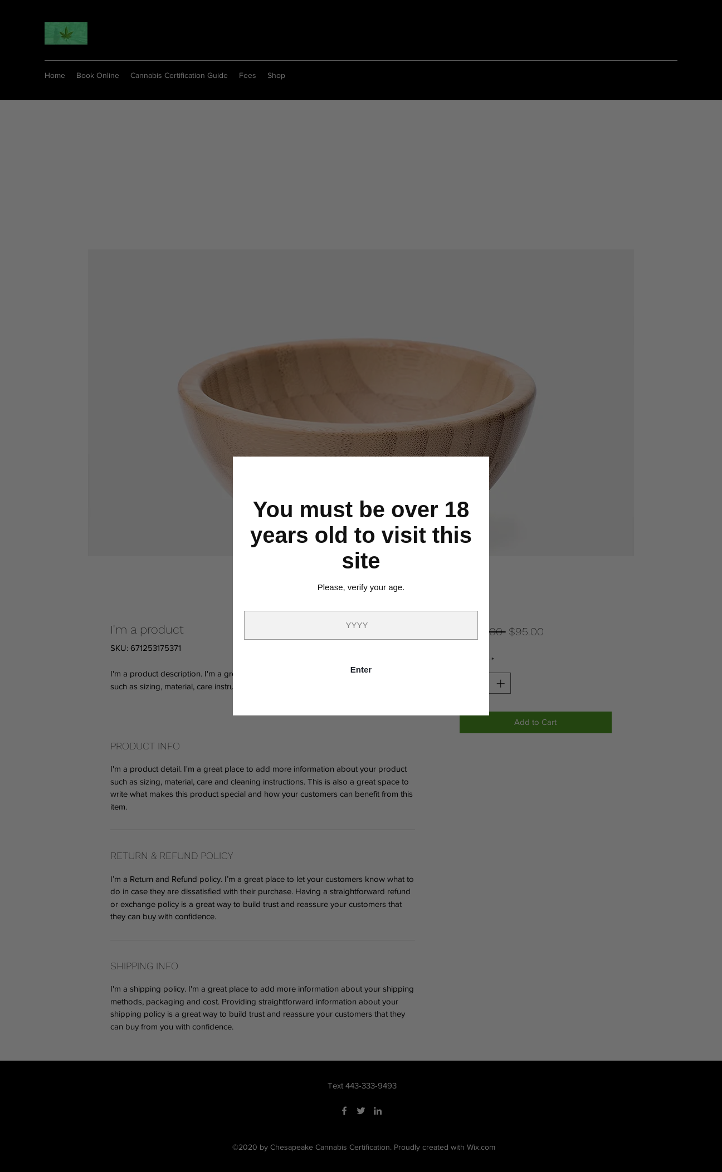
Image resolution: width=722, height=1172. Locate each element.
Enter (361, 669)
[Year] (361, 625)
